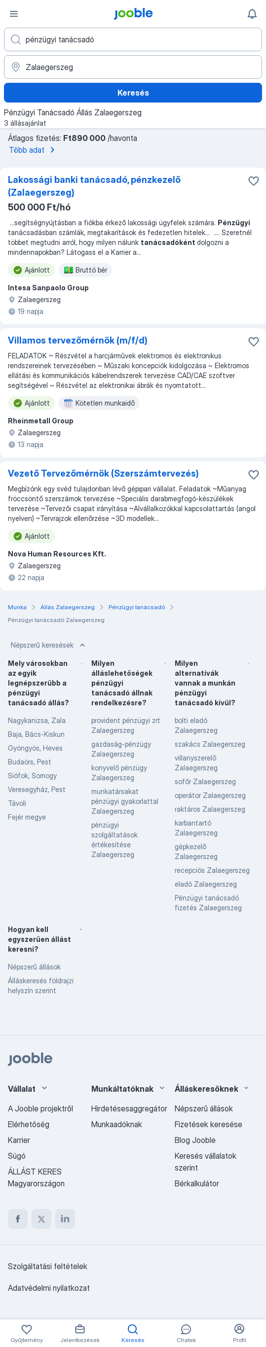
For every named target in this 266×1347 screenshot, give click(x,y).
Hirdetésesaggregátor (129, 1108)
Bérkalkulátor (197, 1183)
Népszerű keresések (49, 645)
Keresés (133, 93)
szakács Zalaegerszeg (210, 744)
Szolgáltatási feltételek (47, 1266)
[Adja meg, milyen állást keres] (133, 39)
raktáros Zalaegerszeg (210, 809)
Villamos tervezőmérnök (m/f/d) (78, 340)
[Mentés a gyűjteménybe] (253, 181)
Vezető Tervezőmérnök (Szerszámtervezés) (103, 473)
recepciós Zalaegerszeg (212, 870)
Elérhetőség (28, 1124)
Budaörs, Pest (29, 762)
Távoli (17, 803)
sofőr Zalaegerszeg (205, 781)
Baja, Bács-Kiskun (36, 734)
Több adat (33, 150)
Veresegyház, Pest (37, 789)
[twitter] (41, 1219)
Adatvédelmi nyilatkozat (49, 1288)
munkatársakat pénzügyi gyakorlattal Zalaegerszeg (124, 801)
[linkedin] (65, 1219)
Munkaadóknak (116, 1124)
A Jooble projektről (40, 1108)
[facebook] (18, 1219)
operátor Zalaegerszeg (210, 795)
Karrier (19, 1140)
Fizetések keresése (208, 1124)
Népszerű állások (34, 967)
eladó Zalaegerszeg (206, 884)
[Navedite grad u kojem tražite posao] (133, 67)
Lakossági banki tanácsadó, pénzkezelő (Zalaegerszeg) (94, 186)
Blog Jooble (195, 1140)
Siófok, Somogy (32, 775)
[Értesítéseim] (252, 13)
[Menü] (14, 14)
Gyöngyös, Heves (35, 748)
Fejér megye (27, 817)
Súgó (17, 1156)
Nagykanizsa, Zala (37, 720)
